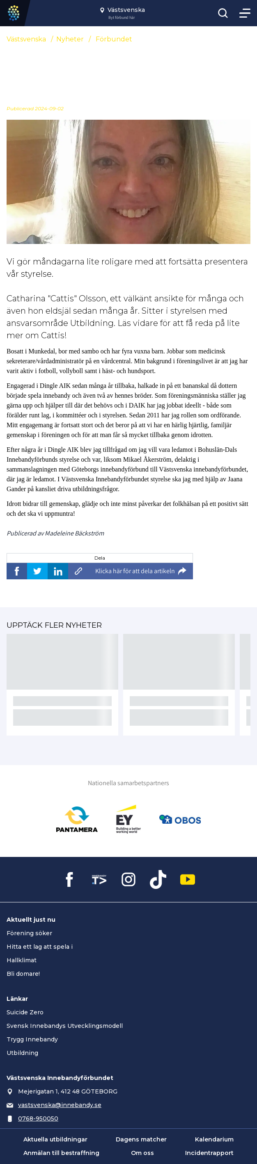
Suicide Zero (25, 1012)
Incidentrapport (209, 1153)
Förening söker (29, 933)
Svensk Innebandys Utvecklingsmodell (65, 1026)
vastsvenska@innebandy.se (59, 1105)
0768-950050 (38, 1118)
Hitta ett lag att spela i (40, 946)
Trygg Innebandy (32, 1039)
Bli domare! (23, 973)
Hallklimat (22, 960)
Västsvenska (26, 39)
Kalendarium (214, 1139)
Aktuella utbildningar (55, 1139)
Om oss (142, 1153)
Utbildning (22, 1053)
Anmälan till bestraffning (61, 1153)
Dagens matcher (141, 1139)
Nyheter (70, 39)
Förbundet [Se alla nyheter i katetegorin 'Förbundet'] (114, 39)
